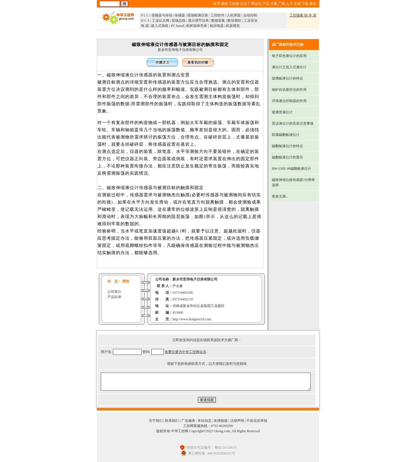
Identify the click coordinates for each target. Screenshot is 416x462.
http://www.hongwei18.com (191, 319)
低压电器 (217, 26)
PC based (177, 26)
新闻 (224, 4)
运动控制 (250, 15)
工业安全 (251, 21)
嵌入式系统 (159, 26)
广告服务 (188, 421)
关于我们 (156, 421)
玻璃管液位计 (282, 112)
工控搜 (234, 4)
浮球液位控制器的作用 (289, 101)
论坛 (243, 4)
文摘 (297, 4)
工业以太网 (160, 21)
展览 (312, 4)
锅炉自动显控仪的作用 (289, 90)
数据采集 (218, 21)
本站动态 (204, 421)
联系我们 (172, 421)
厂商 (281, 4)
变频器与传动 (161, 15)
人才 (289, 4)
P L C (145, 15)
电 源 (145, 26)
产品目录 (114, 297)
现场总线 (178, 21)
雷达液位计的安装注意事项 (292, 123)
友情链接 (221, 421)
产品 (266, 4)
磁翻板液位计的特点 (287, 146)
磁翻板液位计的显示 (287, 157)
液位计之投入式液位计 (289, 67)
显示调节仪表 (198, 21)
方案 (273, 4)
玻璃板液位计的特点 (287, 78)
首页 (216, 4)
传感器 (179, 15)
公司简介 (114, 292)
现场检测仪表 (197, 15)
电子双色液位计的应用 (289, 56)
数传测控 (234, 21)
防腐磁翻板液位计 (286, 135)
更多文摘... (280, 196)
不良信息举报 (256, 421)
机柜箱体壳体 (196, 26)
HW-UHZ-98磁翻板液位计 (291, 169)
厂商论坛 (255, 4)
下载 (305, 4)
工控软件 (217, 15)
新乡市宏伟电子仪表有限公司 (180, 50)
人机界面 (234, 15)
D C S (145, 21)
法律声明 (237, 421)
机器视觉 (233, 26)
